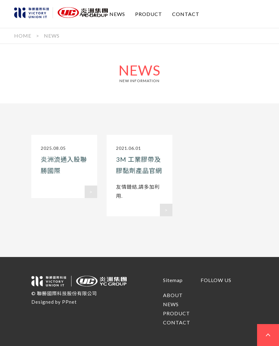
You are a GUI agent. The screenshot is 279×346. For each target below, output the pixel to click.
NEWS (117, 14)
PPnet (69, 302)
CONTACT (185, 14)
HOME (22, 36)
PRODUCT (148, 14)
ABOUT (89, 14)
